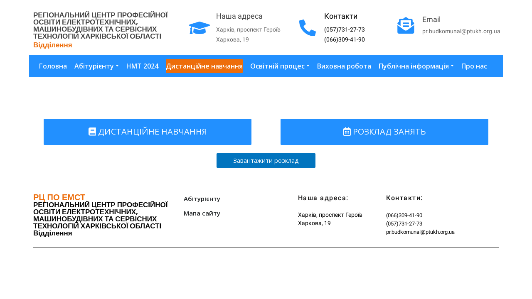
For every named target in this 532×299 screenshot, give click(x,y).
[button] (147, 132)
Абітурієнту (94, 66)
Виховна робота (344, 66)
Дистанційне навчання (204, 66)
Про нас (474, 66)
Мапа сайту (202, 213)
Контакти (340, 16)
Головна (53, 66)
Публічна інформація (414, 66)
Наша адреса (239, 16)
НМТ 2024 (142, 66)
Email (431, 19)
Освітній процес (277, 66)
